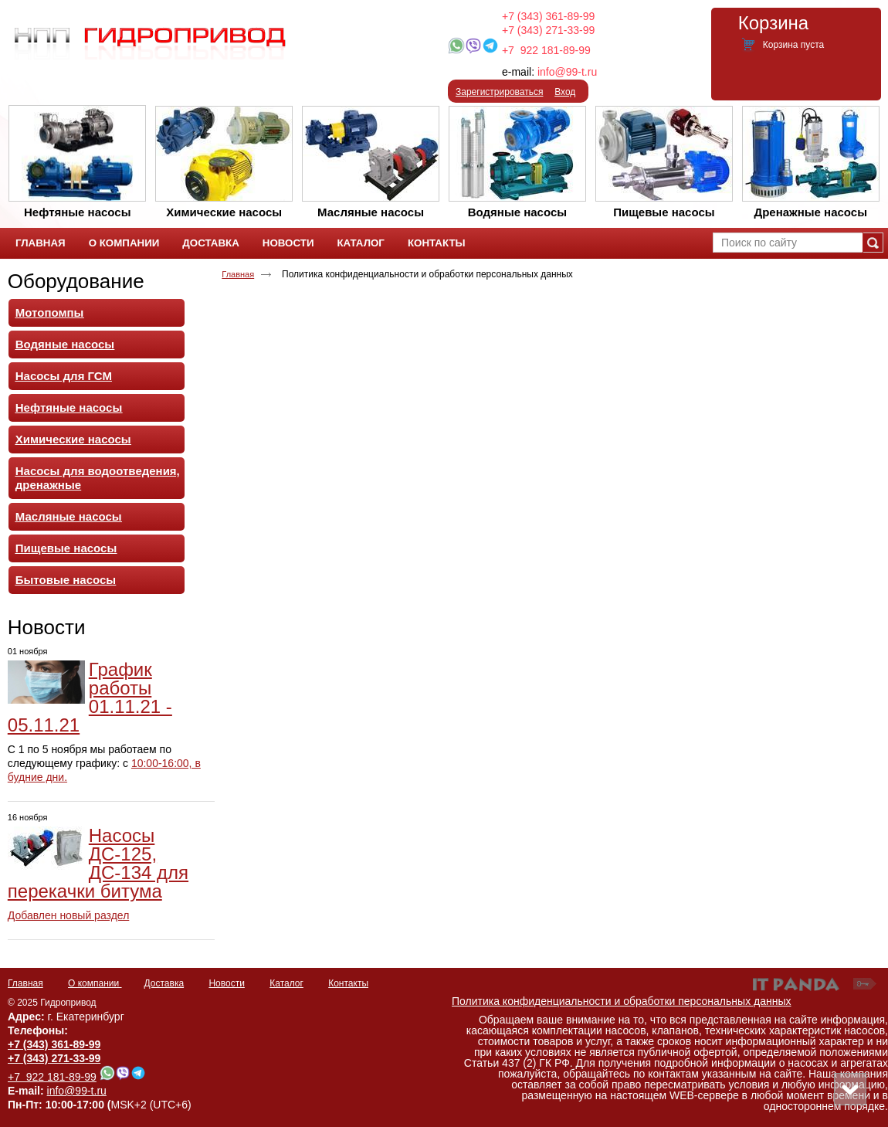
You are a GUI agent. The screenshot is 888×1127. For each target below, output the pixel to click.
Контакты (348, 983)
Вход (564, 92)
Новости (47, 627)
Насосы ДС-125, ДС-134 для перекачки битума (98, 863)
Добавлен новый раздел (69, 915)
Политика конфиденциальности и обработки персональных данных (621, 1001)
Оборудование (76, 281)
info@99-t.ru (567, 72)
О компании (95, 983)
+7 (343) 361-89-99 (548, 16)
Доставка (164, 983)
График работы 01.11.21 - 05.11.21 (90, 697)
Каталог (286, 983)
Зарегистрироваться (499, 92)
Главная (238, 274)
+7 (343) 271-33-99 (548, 30)
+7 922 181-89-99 (546, 50)
